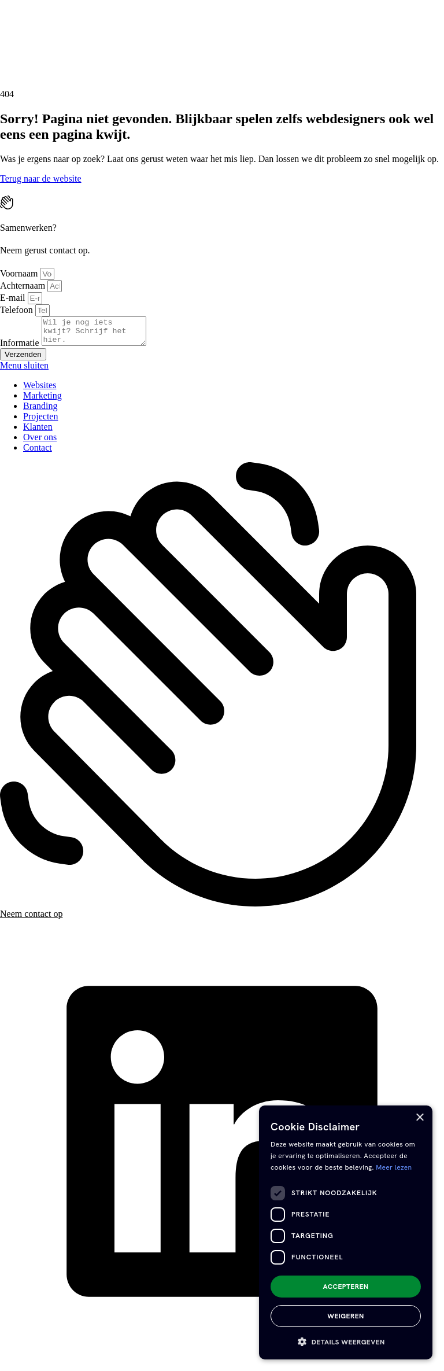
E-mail (14, 298)
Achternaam (23, 285)
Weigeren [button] (345, 1316)
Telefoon (17, 310)
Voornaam (20, 273)
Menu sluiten (24, 370)
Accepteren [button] (346, 1286)
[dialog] (345, 1232)
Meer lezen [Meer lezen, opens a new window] (394, 1167)
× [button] (419, 1118)
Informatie (21, 348)
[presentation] (86, 43)
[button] (346, 1341)
